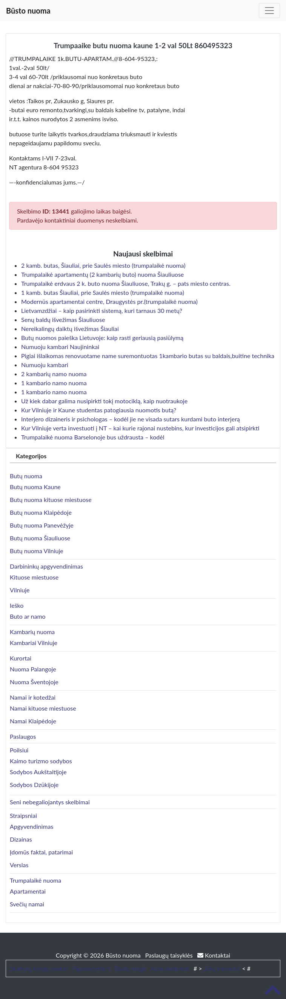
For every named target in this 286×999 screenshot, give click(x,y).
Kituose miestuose (34, 577)
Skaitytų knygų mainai (39, 968)
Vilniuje (19, 589)
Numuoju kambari (44, 364)
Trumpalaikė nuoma (35, 880)
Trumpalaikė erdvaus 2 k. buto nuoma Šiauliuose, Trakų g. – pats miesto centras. (126, 283)
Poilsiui (19, 749)
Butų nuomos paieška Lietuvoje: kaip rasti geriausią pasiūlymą (102, 337)
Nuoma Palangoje (33, 669)
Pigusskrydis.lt (91, 968)
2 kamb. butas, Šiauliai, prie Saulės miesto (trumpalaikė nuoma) (103, 265)
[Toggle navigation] (269, 10)
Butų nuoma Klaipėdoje (41, 512)
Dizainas (21, 839)
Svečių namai (27, 903)
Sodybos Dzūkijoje (34, 784)
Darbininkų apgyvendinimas (46, 566)
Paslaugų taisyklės (169, 955)
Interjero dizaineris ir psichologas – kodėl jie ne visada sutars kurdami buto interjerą (130, 418)
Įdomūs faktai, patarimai (41, 852)
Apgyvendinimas (31, 826)
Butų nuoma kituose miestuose (51, 499)
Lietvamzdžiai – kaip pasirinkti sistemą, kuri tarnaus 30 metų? (101, 310)
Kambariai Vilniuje (33, 642)
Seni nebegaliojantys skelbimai (50, 801)
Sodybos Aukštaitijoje (38, 771)
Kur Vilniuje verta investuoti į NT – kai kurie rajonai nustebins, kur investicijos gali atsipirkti (140, 428)
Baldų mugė (130, 968)
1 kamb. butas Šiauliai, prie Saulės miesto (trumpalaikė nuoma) (102, 292)
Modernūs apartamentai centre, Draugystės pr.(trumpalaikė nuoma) (109, 301)
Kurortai (20, 658)
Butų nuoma (26, 475)
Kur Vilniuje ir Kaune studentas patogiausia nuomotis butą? (98, 409)
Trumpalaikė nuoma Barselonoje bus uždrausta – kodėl (92, 437)
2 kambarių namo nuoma (53, 373)
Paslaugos (23, 736)
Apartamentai (28, 891)
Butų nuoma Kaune (35, 486)
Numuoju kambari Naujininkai (60, 346)
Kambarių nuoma (32, 631)
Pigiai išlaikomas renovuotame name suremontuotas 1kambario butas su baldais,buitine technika (147, 355)
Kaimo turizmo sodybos (41, 760)
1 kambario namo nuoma (54, 382)
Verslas (19, 864)
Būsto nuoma (28, 10)
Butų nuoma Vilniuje (36, 550)
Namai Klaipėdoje (33, 720)
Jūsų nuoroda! (221, 968)
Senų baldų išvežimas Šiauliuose (63, 319)
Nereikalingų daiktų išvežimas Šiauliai (70, 328)
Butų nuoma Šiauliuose (40, 537)
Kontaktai (213, 955)
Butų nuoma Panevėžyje (42, 525)
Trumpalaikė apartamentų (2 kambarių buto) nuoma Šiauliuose (102, 274)
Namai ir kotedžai (32, 697)
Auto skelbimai (169, 968)
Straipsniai (23, 815)
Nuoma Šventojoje (34, 681)
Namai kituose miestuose (43, 708)
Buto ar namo (28, 616)
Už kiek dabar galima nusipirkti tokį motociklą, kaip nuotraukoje (104, 400)
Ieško (16, 605)
